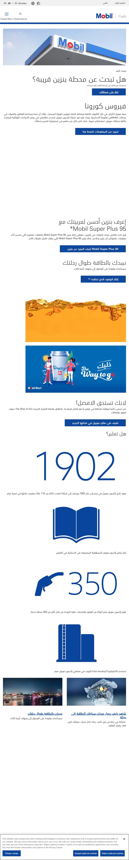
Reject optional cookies (112, 853)
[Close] (124, 839)
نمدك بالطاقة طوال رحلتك (45, 713)
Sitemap (120, 825)
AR (9, 3)
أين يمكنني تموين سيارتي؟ (109, 769)
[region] (64, 847)
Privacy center (11, 853)
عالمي (105, 2)
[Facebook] (38, 4)
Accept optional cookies (86, 853)
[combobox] (18, 824)
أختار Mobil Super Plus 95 (44, 769)
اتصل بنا (105, 825)
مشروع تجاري (120, 2)
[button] (6, 16)
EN (5, 3)
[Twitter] (33, 4)
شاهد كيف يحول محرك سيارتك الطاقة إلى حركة (98, 715)
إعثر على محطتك (108, 91)
